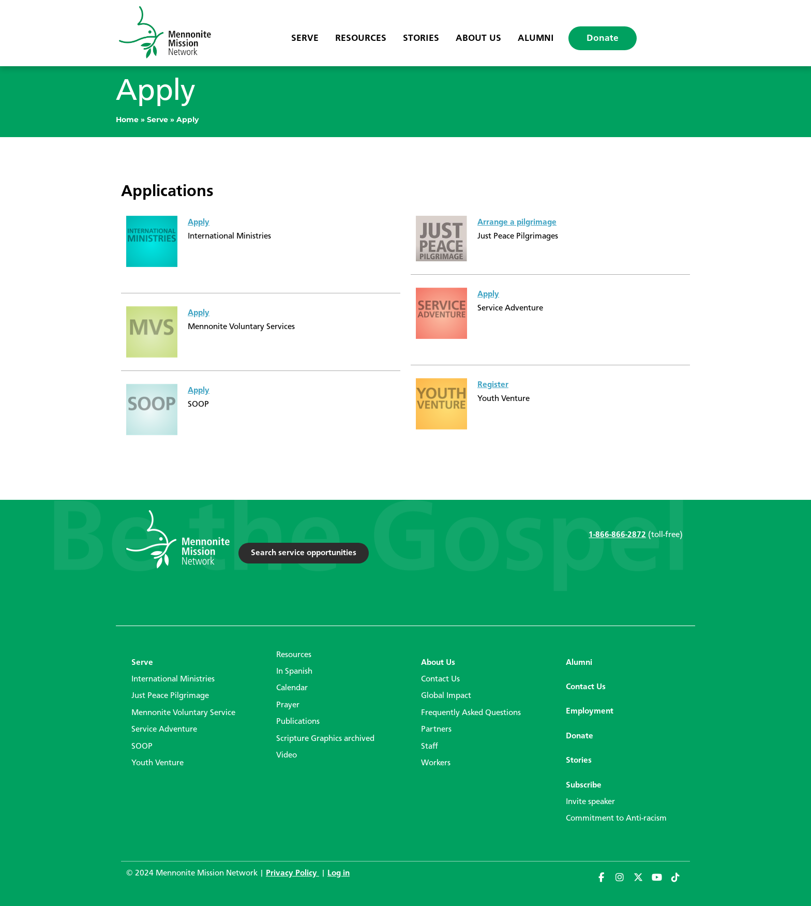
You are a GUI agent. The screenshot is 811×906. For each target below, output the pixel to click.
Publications (298, 722)
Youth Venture (157, 763)
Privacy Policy (292, 873)
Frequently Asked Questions (471, 713)
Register (492, 385)
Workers (435, 763)
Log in (338, 873)
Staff (429, 746)
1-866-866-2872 (617, 535)
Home (127, 119)
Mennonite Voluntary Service (183, 713)
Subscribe (584, 785)
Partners (436, 729)
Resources (360, 38)
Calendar (292, 688)
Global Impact (446, 696)
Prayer (287, 705)
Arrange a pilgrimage (517, 222)
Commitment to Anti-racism (616, 818)
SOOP (142, 746)
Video (286, 755)
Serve (305, 38)
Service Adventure (164, 729)
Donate (603, 38)
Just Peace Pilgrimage (170, 696)
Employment (589, 711)
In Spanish (294, 671)
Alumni (536, 38)
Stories (421, 38)
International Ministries (173, 679)
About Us (478, 38)
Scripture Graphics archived (325, 739)
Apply (198, 222)
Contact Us (440, 679)
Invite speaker (590, 802)
